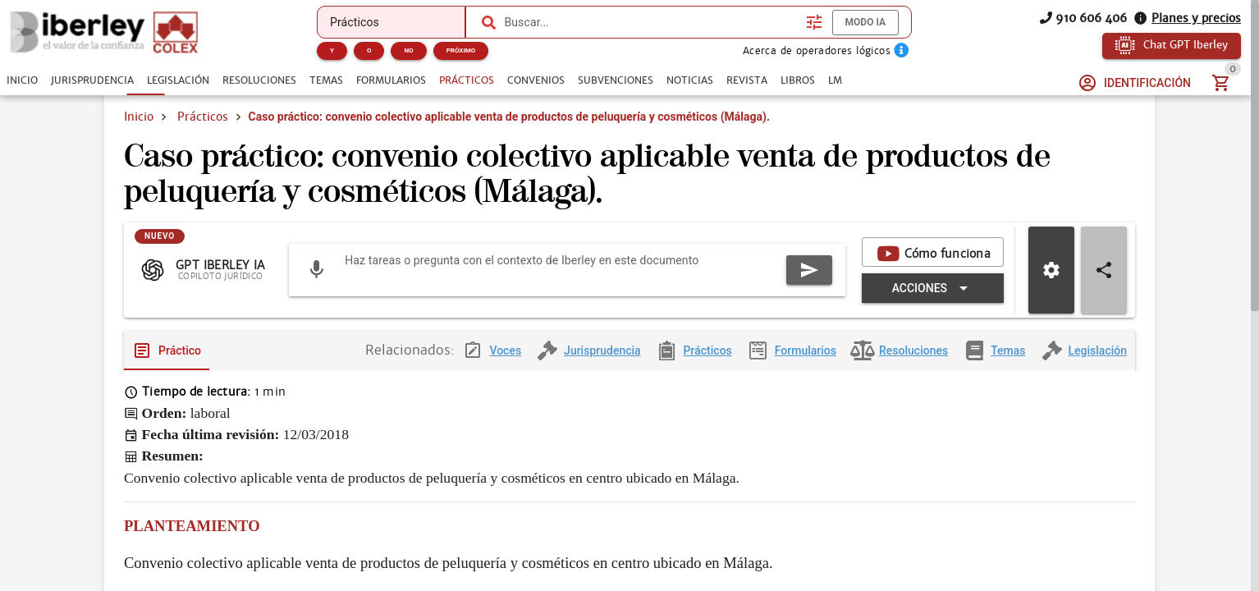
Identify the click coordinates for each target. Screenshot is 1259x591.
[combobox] (650, 22)
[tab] (22, 80)
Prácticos (202, 116)
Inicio (138, 116)
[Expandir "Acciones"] (933, 301)
